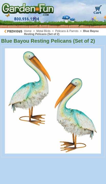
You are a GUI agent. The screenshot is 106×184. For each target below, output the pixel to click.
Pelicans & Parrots (66, 30)
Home (27, 30)
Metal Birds (43, 30)
